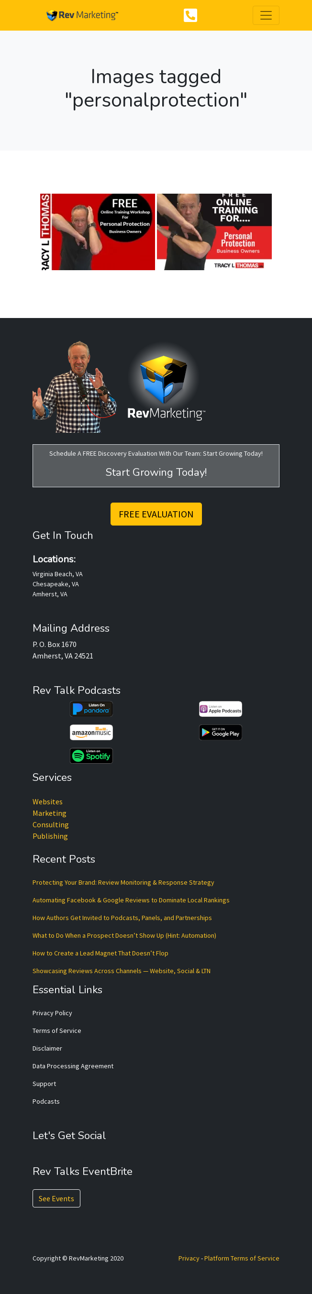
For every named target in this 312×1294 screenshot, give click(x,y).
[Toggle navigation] (266, 15)
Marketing (50, 813)
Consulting (51, 824)
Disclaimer (47, 1048)
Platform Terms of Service (241, 1258)
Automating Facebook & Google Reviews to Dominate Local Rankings (131, 900)
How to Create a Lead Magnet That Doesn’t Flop (100, 953)
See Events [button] (56, 1198)
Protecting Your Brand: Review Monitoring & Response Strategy (123, 882)
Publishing (50, 836)
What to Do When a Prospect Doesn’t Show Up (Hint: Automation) (124, 935)
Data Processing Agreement (73, 1066)
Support (44, 1083)
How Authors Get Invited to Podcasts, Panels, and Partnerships (122, 917)
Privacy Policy (52, 1013)
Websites (48, 801)
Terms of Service (57, 1030)
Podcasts (46, 1101)
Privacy (189, 1258)
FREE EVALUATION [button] (156, 514)
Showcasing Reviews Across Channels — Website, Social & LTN (122, 970)
